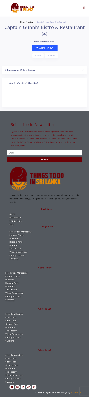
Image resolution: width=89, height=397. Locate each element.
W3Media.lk (76, 392)
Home (22, 22)
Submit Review (44, 48)
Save (38, 55)
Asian (30, 22)
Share (51, 55)
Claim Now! (33, 83)
